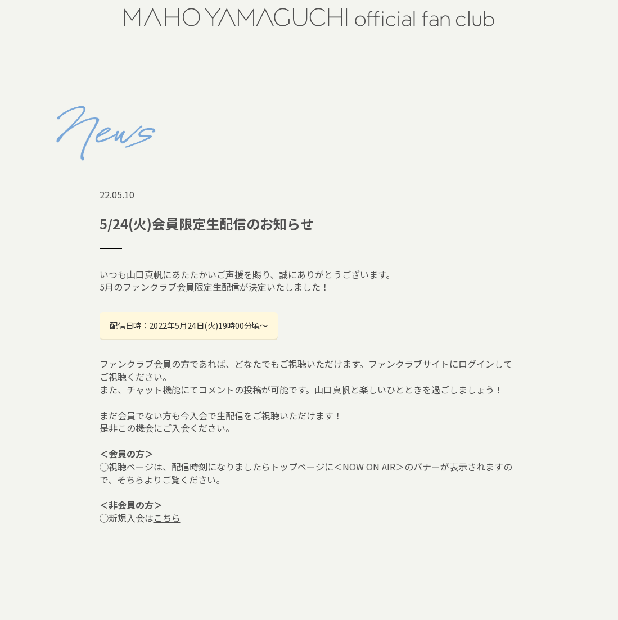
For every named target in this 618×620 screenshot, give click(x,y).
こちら (167, 517)
